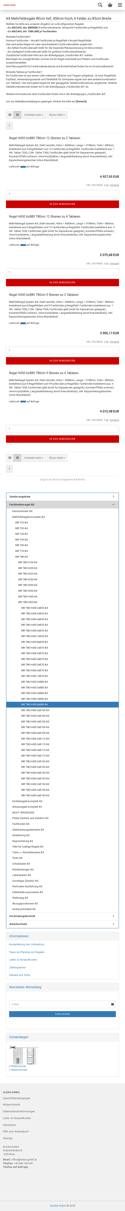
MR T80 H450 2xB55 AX (34, 607)
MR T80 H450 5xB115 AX (35, 755)
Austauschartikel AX (24, 909)
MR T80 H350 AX (27, 590)
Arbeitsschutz (18, 924)
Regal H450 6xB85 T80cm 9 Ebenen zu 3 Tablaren (43, 295)
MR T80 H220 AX (27, 573)
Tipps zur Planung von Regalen (26, 952)
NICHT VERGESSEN (23, 812)
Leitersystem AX (21, 875)
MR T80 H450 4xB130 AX (35, 772)
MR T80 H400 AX (27, 596)
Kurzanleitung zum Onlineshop (26, 944)
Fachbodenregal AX (21, 504)
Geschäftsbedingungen (16, 1098)
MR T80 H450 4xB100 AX (35, 721)
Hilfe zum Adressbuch (16, 1131)
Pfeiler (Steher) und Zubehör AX (30, 818)
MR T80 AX (21, 556)
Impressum (9, 1124)
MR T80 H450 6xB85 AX (34, 704)
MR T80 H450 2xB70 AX (34, 647)
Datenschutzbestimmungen (19, 1111)
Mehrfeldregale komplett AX (28, 516)
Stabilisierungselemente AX (28, 829)
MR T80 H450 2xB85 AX (34, 681)
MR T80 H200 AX (27, 568)
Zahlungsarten (17, 967)
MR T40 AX (21, 533)
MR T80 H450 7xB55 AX (34, 636)
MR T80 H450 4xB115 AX (35, 750)
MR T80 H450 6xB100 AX (35, 732)
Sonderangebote (19, 496)
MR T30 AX (21, 528)
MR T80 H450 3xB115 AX (35, 744)
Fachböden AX (20, 823)
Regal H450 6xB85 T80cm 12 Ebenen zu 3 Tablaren (44, 138)
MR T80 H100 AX (27, 562)
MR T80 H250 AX (27, 579)
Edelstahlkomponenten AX (27, 892)
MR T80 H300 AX (27, 585)
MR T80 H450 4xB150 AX (35, 795)
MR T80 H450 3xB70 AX (34, 653)
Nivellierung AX (21, 835)
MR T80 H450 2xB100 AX (35, 710)
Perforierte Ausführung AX (27, 886)
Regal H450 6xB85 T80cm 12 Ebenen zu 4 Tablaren (44, 216)
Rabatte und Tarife (19, 974)
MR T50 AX (21, 539)
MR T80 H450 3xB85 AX (34, 687)
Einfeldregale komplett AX (27, 801)
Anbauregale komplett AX (27, 806)
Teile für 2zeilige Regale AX (27, 846)
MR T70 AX (21, 550)
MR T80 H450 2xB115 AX (35, 738)
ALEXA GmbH (58, 1205)
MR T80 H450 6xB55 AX (34, 630)
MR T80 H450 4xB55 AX (34, 619)
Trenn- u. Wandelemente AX (28, 852)
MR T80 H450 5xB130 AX (35, 778)
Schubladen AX (21, 863)
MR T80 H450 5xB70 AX (34, 664)
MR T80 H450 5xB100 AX (35, 727)
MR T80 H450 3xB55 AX (34, 613)
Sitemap (8, 1138)
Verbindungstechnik (22, 916)
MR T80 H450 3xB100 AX (35, 715)
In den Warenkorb (62, 204)
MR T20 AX (21, 522)
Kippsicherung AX (22, 841)
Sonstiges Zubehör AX (25, 880)
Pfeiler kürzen (18, 1066)
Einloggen (62, 1014)
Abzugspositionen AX (25, 903)
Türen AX (17, 857)
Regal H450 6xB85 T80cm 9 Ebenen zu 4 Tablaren (43, 373)
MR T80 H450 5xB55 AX (34, 624)
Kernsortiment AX (22, 511)
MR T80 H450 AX (27, 602)
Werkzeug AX (20, 897)
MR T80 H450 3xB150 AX (35, 789)
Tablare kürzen (19, 1069)
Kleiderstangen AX (23, 869)
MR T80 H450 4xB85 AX (34, 693)
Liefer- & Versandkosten (23, 959)
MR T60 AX (21, 545)
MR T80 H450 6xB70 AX (34, 670)
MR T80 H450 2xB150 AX (35, 784)
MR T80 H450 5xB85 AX (34, 698)
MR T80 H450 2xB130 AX (35, 761)
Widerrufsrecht (11, 1104)
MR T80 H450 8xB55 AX (34, 641)
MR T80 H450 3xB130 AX (35, 766)
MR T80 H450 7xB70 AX (34, 675)
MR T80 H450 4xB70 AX (34, 659)
